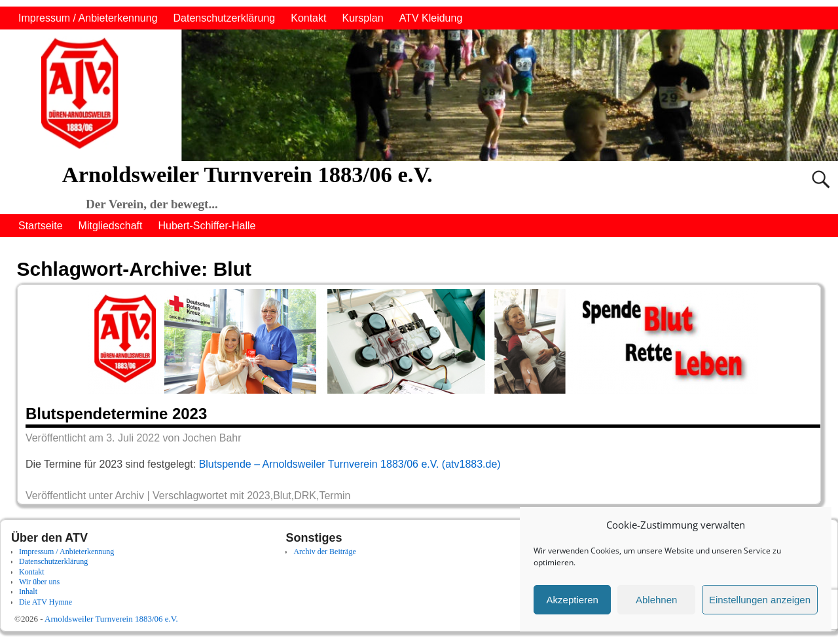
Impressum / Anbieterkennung (88, 18)
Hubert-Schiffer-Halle (206, 225)
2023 (258, 495)
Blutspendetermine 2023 (116, 413)
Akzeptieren (572, 599)
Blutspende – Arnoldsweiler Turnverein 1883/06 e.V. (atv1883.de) (350, 464)
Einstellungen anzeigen (760, 599)
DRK (305, 495)
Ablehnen (656, 599)
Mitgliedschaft (111, 225)
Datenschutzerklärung (224, 18)
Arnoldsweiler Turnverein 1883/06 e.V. (247, 174)
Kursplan (362, 18)
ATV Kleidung (431, 18)
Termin (334, 495)
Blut (282, 495)
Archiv (129, 495)
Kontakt (308, 18)
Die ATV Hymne (45, 602)
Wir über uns (39, 581)
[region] (419, 95)
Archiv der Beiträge (324, 551)
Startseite (40, 225)
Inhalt (28, 591)
